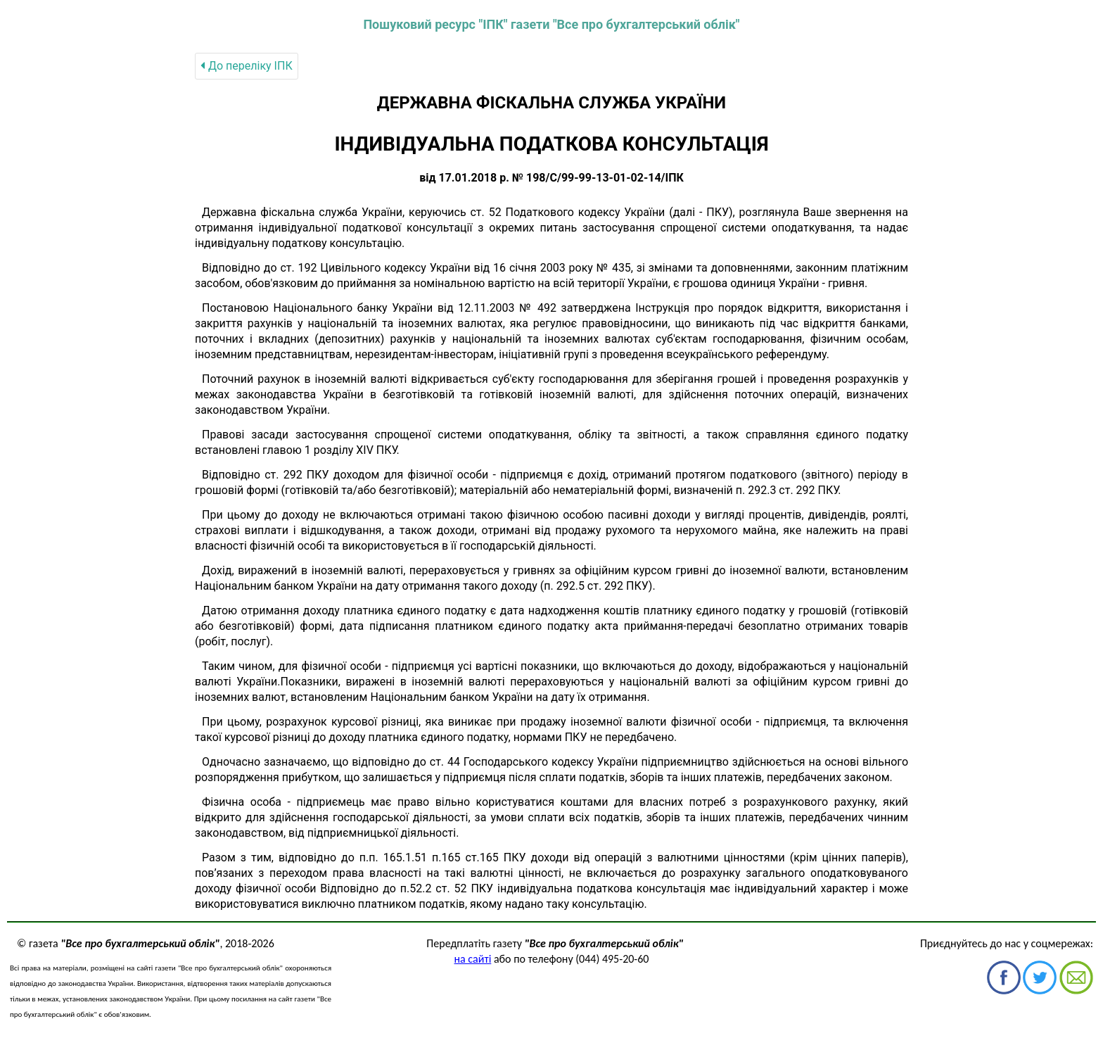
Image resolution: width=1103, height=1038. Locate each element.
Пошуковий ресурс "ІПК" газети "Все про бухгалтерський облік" (551, 24)
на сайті (473, 959)
